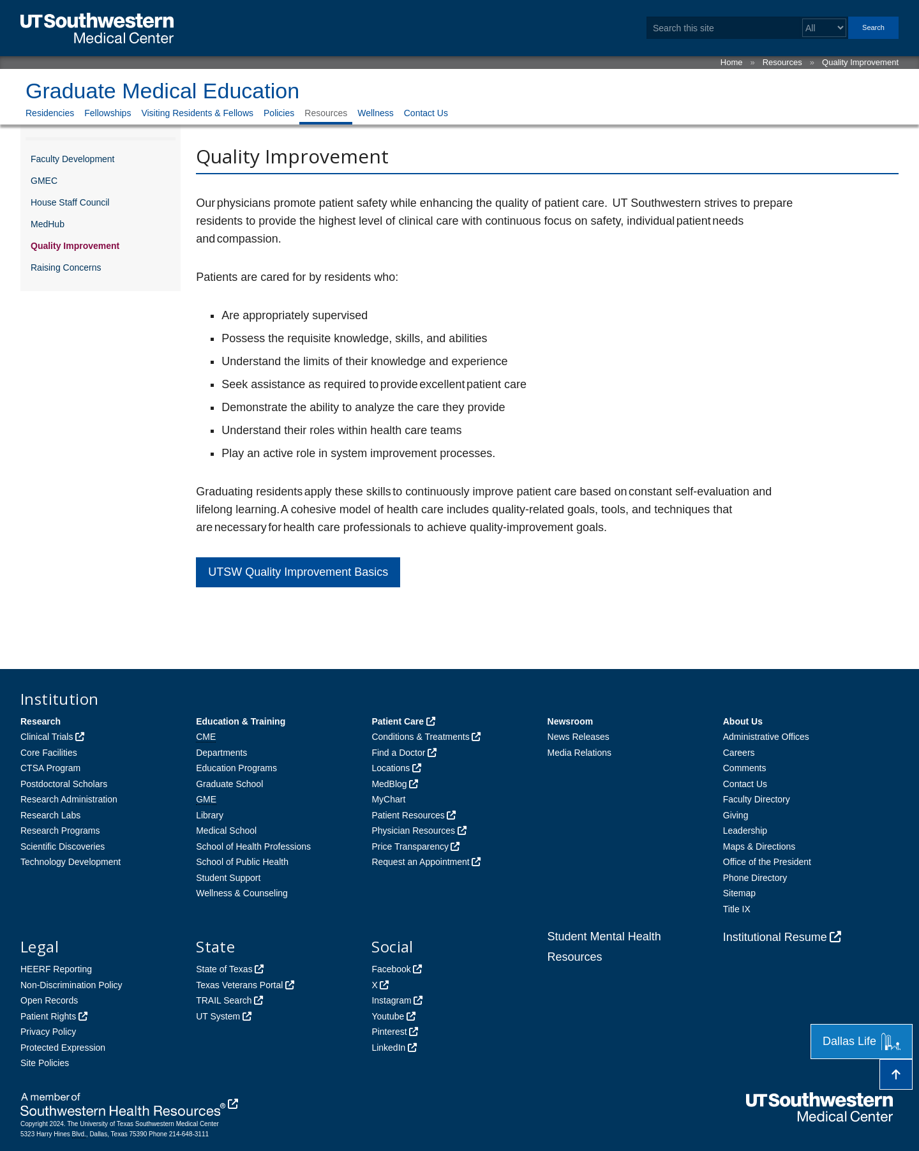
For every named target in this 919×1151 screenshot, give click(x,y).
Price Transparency (410, 846)
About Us (743, 721)
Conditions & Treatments (420, 737)
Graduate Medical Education (162, 91)
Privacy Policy (48, 1032)
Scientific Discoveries (62, 846)
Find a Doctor (398, 753)
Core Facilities (48, 753)
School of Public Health (242, 862)
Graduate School (229, 784)
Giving (736, 815)
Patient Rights (48, 1016)
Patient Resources (407, 815)
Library (209, 815)
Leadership (745, 830)
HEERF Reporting (56, 969)
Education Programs (236, 768)
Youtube (387, 1016)
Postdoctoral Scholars (63, 784)
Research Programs (60, 830)
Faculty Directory (756, 799)
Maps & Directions (759, 846)
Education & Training (240, 721)
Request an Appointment (420, 862)
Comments (744, 768)
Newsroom (571, 721)
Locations (390, 768)
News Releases (578, 737)
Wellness (375, 113)
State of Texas (224, 969)
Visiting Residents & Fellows (197, 113)
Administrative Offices (766, 737)
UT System (218, 1016)
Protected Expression (62, 1047)
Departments (221, 753)
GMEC (44, 181)
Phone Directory (755, 878)
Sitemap (739, 893)
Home (732, 62)
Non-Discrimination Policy (71, 985)
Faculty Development (73, 159)
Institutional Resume (775, 937)
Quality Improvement (860, 62)
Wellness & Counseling (242, 893)
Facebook (390, 969)
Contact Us (426, 113)
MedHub (47, 224)
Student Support (228, 878)
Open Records (49, 1000)
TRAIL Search (223, 1000)
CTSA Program (50, 768)
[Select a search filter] (824, 28)
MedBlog (389, 784)
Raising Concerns (66, 267)
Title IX (737, 909)
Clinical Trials (46, 737)
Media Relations (579, 753)
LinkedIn (388, 1047)
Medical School (226, 830)
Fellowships (107, 113)
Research (40, 721)
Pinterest (389, 1032)
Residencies (50, 113)
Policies (279, 113)
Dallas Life (861, 1041)
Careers (739, 753)
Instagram (391, 1000)
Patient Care (397, 721)
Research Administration (68, 799)
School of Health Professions (253, 846)
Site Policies (44, 1063)
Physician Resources (413, 830)
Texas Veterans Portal (239, 985)
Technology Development (70, 862)
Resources (782, 62)
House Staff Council (70, 202)
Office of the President (767, 862)
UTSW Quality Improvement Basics (298, 572)
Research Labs (50, 815)
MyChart (388, 799)
